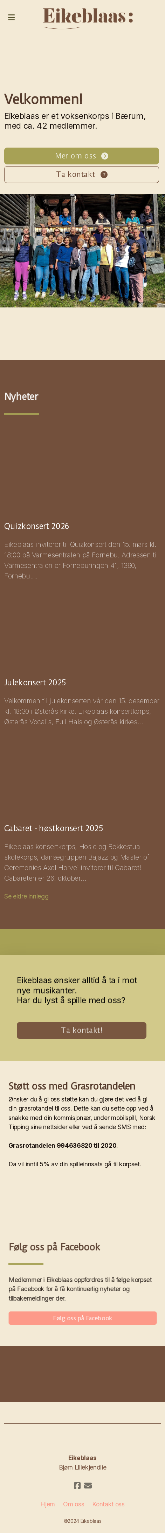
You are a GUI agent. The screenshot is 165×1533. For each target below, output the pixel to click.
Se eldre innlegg (26, 896)
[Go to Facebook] (77, 1485)
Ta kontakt (82, 174)
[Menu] (11, 17)
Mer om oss (81, 155)
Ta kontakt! (81, 1032)
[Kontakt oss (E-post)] (88, 1485)
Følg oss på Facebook (84, 1318)
